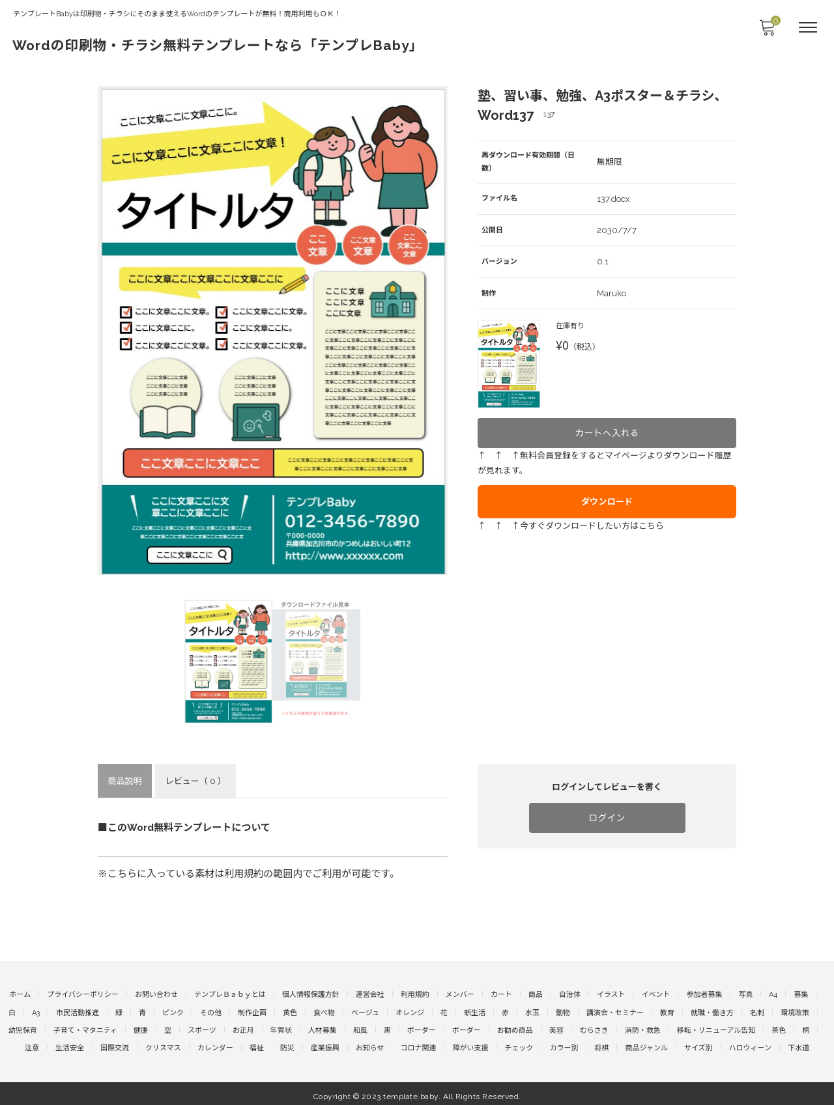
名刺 (757, 1010)
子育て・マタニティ (85, 1026)
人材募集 (322, 1026)
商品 (535, 993)
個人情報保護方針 (310, 993)
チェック (518, 1043)
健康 (141, 1026)
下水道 (798, 1043)
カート (501, 993)
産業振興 (325, 1043)
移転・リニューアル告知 (716, 1026)
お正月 (243, 1026)
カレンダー (215, 1043)
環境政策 (795, 1010)
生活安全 (69, 1043)
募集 (801, 993)
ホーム (20, 993)
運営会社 (370, 993)
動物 (563, 1010)
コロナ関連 (418, 1043)
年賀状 (281, 1026)
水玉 (532, 1010)
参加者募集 (704, 993)
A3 (36, 1010)
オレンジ (409, 1010)
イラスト (611, 993)
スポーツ (202, 1026)
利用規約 (415, 993)
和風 (360, 1026)
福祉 (257, 1043)
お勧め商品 (515, 1026)
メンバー (460, 993)
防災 (287, 1043)
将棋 (601, 1043)
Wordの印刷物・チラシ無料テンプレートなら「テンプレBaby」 (248, 44)
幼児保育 (22, 1026)
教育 (667, 1010)
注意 (32, 1043)
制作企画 (252, 1010)
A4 (773, 993)
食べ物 (324, 1010)
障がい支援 (470, 1043)
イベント (655, 993)
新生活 (474, 1010)
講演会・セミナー (615, 1010)
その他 (211, 1010)
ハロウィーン (750, 1043)
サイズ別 (698, 1043)
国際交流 (114, 1043)
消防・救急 (643, 1026)
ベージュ (365, 1010)
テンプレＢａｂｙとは (230, 993)
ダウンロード (607, 490)
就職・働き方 (712, 1010)
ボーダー (421, 1026)
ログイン (607, 817)
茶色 (778, 1026)
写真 (745, 993)
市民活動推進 (77, 1010)
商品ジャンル (646, 1043)
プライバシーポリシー (83, 993)
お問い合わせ (156, 993)
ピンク (173, 1010)
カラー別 (563, 1043)
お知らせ (370, 1043)
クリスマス (163, 1043)
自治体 (570, 993)
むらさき (594, 1026)
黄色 (290, 1010)
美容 (556, 1026)
